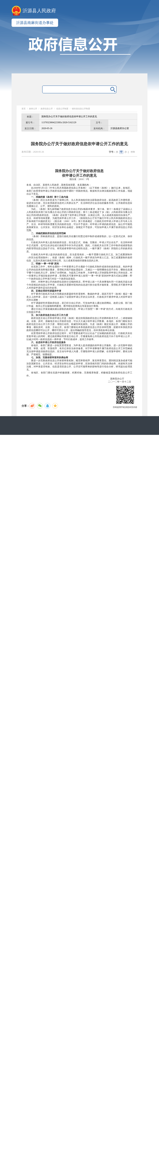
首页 (24, 109)
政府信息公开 (47, 109)
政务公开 (33, 109)
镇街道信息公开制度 (81, 109)
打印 (133, 152)
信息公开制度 (62, 109)
